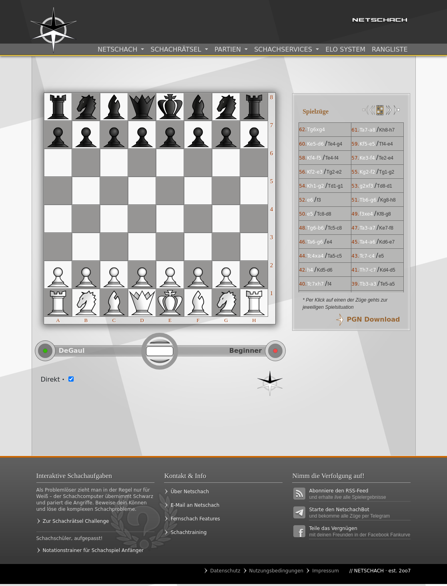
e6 (310, 200)
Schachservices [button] (284, 49)
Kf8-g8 (384, 214)
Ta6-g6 (315, 242)
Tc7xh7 (315, 284)
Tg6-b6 (315, 228)
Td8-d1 (384, 186)
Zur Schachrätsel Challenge (76, 521)
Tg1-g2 (386, 172)
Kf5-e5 (367, 144)
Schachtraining (188, 532)
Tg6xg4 (316, 129)
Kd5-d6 (325, 270)
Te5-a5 (387, 284)
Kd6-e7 (387, 242)
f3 (319, 200)
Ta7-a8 (367, 130)
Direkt (53, 379)
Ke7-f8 (386, 228)
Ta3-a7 (367, 228)
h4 (310, 270)
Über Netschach (189, 491)
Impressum (325, 571)
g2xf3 (366, 186)
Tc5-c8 (335, 228)
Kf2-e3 (315, 172)
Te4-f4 (332, 158)
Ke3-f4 (367, 158)
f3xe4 (366, 214)
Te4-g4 (335, 144)
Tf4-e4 (386, 144)
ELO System (345, 49)
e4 (329, 242)
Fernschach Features (195, 519)
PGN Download (373, 319)
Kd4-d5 (387, 270)
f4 (330, 284)
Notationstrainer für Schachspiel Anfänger (93, 550)
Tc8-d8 (324, 214)
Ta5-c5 (334, 256)
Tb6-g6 (367, 200)
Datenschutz (225, 571)
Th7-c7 (367, 270)
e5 (310, 214)
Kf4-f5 (314, 158)
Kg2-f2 (367, 172)
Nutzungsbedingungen (276, 571)
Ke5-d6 (315, 144)
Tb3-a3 (367, 284)
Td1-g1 (335, 186)
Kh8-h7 (387, 130)
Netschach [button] (118, 49)
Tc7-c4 (367, 256)
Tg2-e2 (334, 172)
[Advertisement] (160, 420)
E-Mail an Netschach (194, 505)
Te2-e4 (386, 158)
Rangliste (389, 49)
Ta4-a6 (367, 242)
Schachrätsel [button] (176, 49)
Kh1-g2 (315, 186)
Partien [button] (228, 49)
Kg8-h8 (388, 200)
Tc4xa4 (315, 256)
